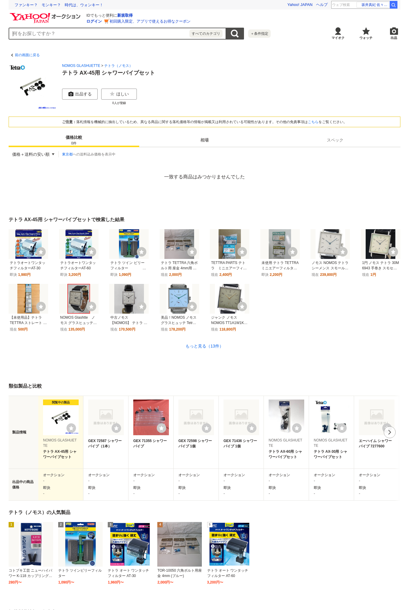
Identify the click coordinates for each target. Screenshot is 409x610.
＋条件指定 (259, 34)
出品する (80, 94)
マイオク (338, 38)
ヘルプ (322, 4)
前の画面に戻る (27, 55)
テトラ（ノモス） (118, 66)
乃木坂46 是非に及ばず (373, 5)
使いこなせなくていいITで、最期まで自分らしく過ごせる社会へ (70, 5)
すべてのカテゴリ (206, 34)
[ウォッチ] (41, 252)
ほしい (119, 94)
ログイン (94, 21)
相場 (204, 140)
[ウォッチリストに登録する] (71, 428)
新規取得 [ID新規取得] (125, 15)
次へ (390, 432)
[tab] (74, 140)
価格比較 (74, 140)
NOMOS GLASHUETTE (81, 66)
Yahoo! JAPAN (300, 4)
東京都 (67, 154)
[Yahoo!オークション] (46, 15)
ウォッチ (365, 38)
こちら (313, 122)
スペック (335, 140)
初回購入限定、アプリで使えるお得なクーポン (150, 21)
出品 (394, 38)
